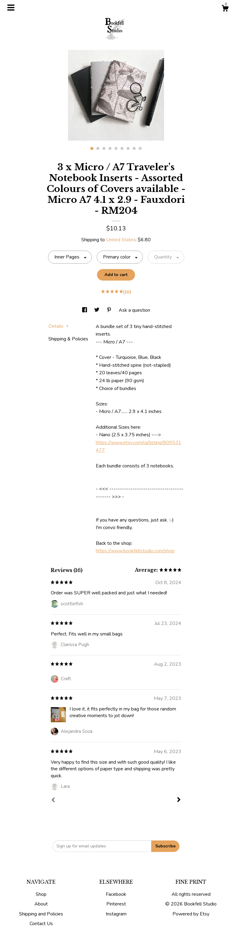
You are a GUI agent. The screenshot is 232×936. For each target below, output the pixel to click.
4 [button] (109, 148)
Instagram (116, 914)
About (41, 904)
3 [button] (103, 148)
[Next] (178, 800)
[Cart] (225, 9)
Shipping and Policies (41, 914)
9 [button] (140, 148)
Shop (41, 894)
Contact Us (41, 923)
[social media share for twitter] (97, 310)
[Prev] (53, 800)
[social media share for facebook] (85, 310)
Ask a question (134, 310)
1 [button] (91, 148)
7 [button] (128, 148)
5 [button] (116, 148)
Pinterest (116, 904)
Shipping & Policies (68, 339)
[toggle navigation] (10, 8)
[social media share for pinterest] (110, 310)
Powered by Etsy (190, 914)
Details (58, 326)
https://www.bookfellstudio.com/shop (135, 551)
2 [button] (97, 148)
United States (121, 239)
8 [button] (134, 148)
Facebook (116, 894)
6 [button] (122, 148)
